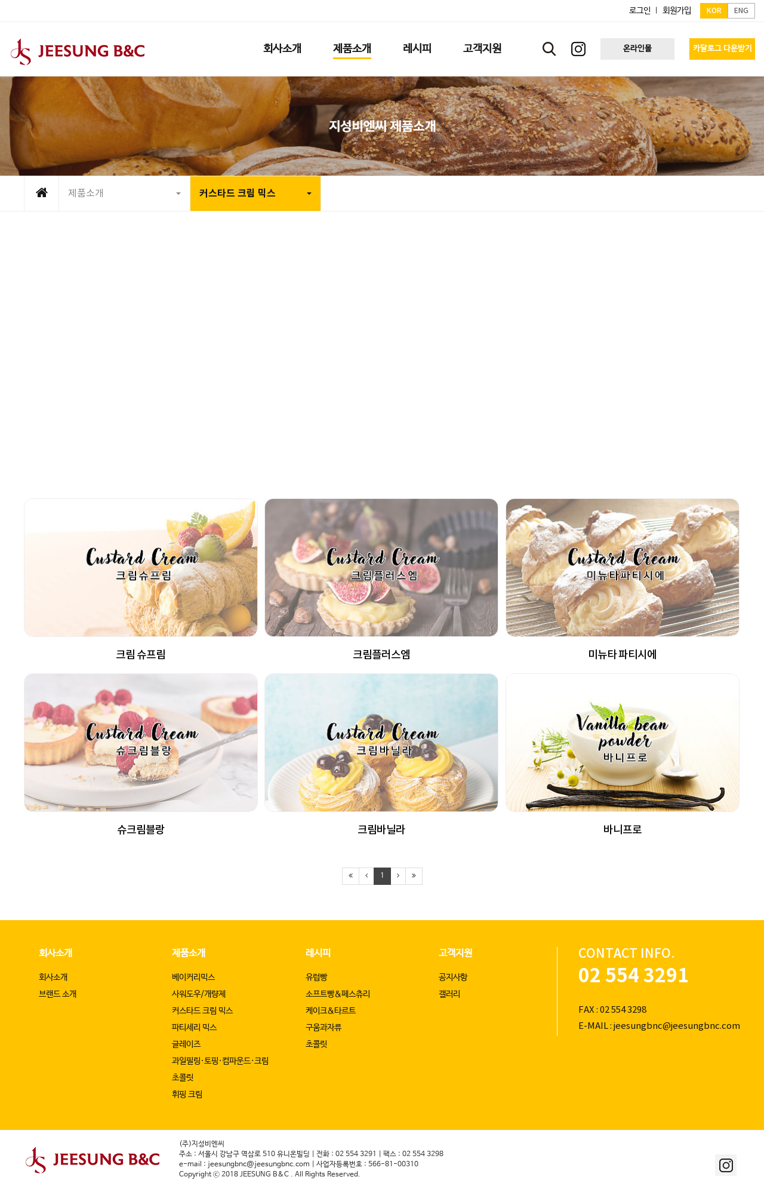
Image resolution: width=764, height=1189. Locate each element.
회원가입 (677, 11)
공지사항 (453, 977)
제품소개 (124, 193)
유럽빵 (316, 977)
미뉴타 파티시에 (622, 655)
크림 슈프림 (140, 655)
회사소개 (55, 953)
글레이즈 (186, 1044)
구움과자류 (323, 1027)
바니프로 (622, 830)
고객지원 (455, 953)
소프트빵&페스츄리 (338, 994)
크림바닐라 (381, 830)
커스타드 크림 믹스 (255, 194)
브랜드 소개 (57, 994)
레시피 (318, 953)
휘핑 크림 (187, 1094)
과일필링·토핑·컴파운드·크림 (220, 1061)
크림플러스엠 (381, 655)
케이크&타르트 (331, 1011)
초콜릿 (182, 1078)
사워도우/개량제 (199, 994)
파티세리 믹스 (194, 1027)
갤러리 (449, 994)
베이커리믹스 (193, 977)
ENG (741, 11)
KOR (714, 11)
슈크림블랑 (141, 830)
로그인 (640, 11)
